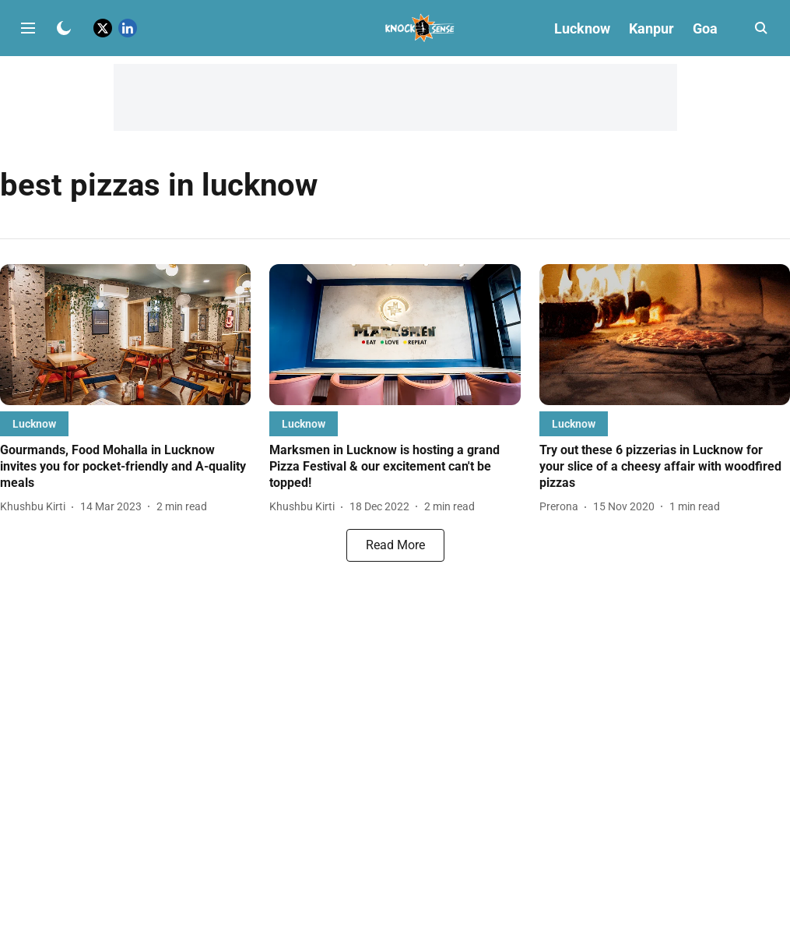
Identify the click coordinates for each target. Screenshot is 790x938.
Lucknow (582, 28)
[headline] (125, 467)
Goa (705, 28)
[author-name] (36, 507)
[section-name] (34, 423)
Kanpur (651, 28)
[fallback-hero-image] (125, 334)
